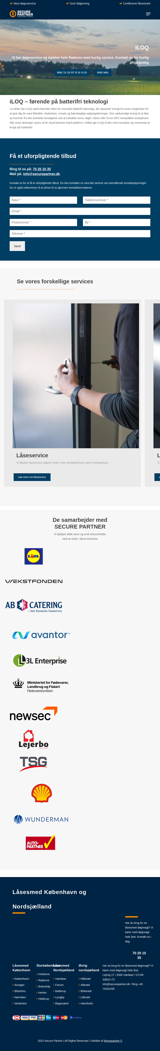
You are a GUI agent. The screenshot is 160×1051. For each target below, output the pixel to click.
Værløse (60, 978)
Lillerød (85, 997)
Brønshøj (44, 986)
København (21, 978)
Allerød (85, 984)
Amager (19, 984)
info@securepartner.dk (116, 984)
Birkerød (86, 991)
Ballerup (60, 991)
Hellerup (43, 998)
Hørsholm (87, 1003)
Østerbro (20, 991)
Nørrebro (20, 997)
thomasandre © (113, 1040)
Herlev (42, 992)
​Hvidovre (44, 974)
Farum (59, 984)
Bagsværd (61, 1003)
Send (17, 246)
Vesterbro (20, 1003)
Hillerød (86, 978)
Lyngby (59, 997)
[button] (148, 14)
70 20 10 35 (139, 955)
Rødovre (43, 980)
